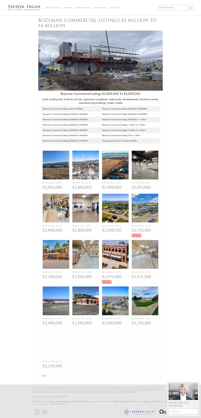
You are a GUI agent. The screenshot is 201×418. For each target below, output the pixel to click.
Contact (115, 8)
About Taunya (53, 8)
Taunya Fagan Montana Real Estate (58, 401)
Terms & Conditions (58, 404)
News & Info (100, 8)
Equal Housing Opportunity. (126, 392)
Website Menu (83, 8)
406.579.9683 (79, 401)
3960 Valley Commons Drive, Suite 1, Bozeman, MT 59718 (137, 401)
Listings (68, 8)
